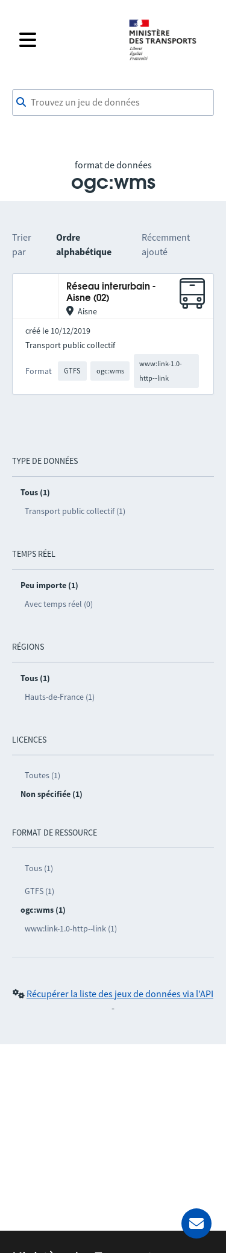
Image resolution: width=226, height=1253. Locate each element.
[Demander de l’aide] (196, 1223)
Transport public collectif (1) (75, 511)
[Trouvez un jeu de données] (113, 102)
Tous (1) (39, 868)
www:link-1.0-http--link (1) (71, 928)
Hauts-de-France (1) (60, 696)
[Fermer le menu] (66, 39)
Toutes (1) (42, 775)
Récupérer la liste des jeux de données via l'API (120, 994)
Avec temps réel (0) (59, 603)
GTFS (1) (39, 891)
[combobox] (113, 102)
